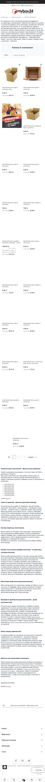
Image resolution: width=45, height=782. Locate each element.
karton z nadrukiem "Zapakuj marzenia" (29, 665)
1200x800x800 (9, 495)
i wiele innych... (6, 498)
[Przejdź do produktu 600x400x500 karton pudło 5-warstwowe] (33, 229)
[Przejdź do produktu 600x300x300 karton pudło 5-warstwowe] (33, 152)
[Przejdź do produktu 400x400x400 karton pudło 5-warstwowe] (33, 73)
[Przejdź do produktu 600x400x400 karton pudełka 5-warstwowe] (33, 191)
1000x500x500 (9, 491)
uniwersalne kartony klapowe (11, 639)
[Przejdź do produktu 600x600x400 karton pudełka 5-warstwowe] (33, 311)
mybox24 (4, 519)
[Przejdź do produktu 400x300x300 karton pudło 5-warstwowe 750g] (12, 73)
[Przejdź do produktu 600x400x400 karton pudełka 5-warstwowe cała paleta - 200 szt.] (12, 229)
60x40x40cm (7, 642)
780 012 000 (17, 5)
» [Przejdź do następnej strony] (32, 457)
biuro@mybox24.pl (28, 5)
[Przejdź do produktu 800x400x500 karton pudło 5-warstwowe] (22, 426)
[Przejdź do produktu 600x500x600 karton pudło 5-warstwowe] (12, 311)
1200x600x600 (9, 493)
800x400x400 (9, 488)
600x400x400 (9, 486)
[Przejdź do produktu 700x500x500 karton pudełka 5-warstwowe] (12, 388)
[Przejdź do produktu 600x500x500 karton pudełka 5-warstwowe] (33, 273)
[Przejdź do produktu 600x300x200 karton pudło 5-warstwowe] (12, 152)
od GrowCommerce (38, 765)
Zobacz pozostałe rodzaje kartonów (22, 622)
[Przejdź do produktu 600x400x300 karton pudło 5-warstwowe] (12, 191)
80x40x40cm (19, 642)
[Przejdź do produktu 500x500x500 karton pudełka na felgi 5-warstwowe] (33, 114)
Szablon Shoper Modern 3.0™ (25, 765)
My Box (8, 686)
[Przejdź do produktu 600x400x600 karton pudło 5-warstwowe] (12, 273)
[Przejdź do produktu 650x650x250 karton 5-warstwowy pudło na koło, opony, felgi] (33, 350)
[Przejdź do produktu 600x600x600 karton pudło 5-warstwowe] (12, 350)
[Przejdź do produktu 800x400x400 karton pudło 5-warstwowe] (33, 388)
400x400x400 (9, 484)
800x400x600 (9, 490)
